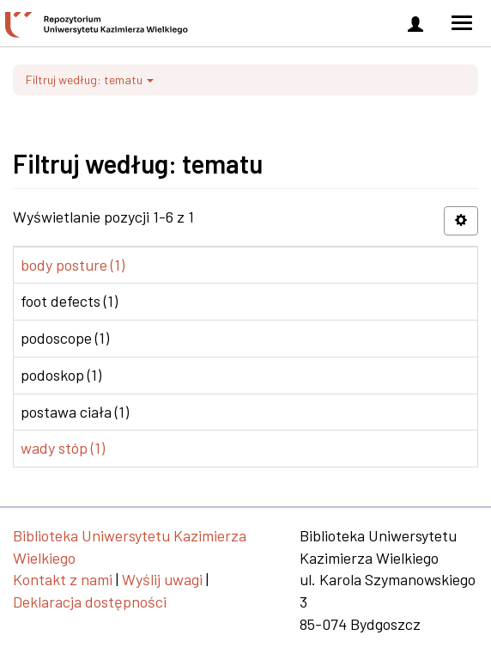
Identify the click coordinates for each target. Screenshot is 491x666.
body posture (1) (72, 264)
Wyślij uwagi (162, 579)
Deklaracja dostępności (90, 601)
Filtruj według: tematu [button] (90, 79)
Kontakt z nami (62, 579)
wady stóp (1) (63, 447)
